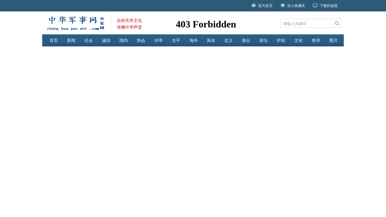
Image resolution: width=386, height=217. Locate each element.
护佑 (281, 40)
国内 (123, 40)
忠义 (228, 40)
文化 (298, 40)
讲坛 (263, 40)
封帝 (158, 40)
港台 (246, 40)
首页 (53, 40)
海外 (193, 40)
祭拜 (316, 40)
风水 (211, 40)
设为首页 (265, 6)
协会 (141, 40)
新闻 (71, 40)
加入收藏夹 (296, 6)
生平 (176, 40)
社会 (88, 40)
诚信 (106, 40)
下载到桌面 (329, 6)
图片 (333, 40)
